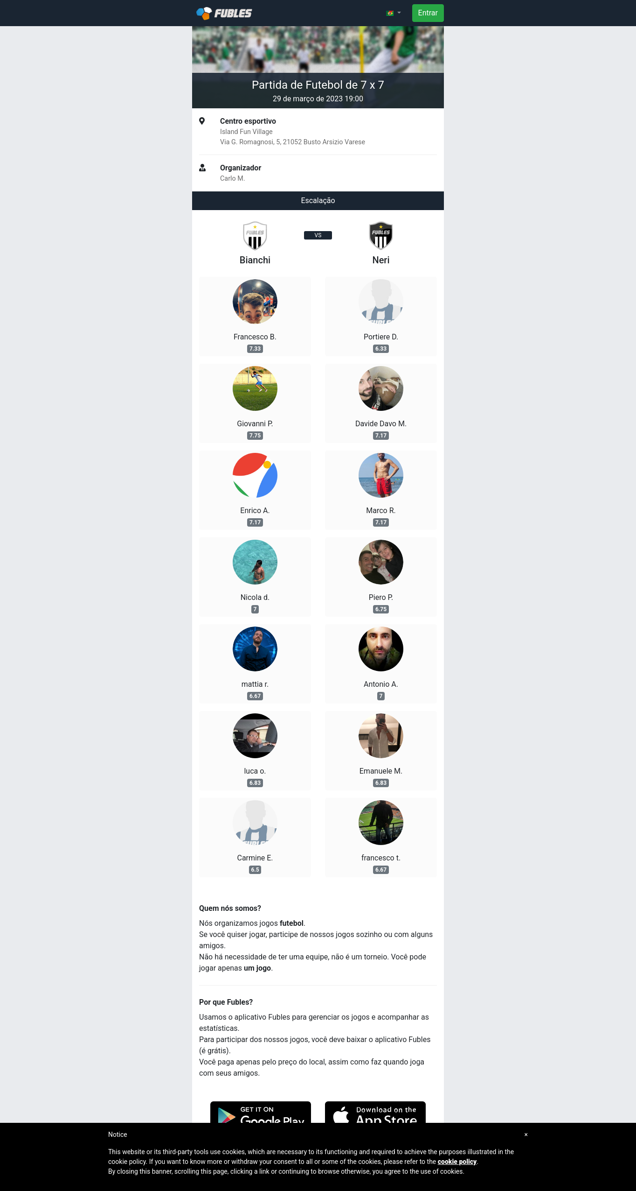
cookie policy (457, 1161)
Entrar (428, 12)
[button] (393, 13)
